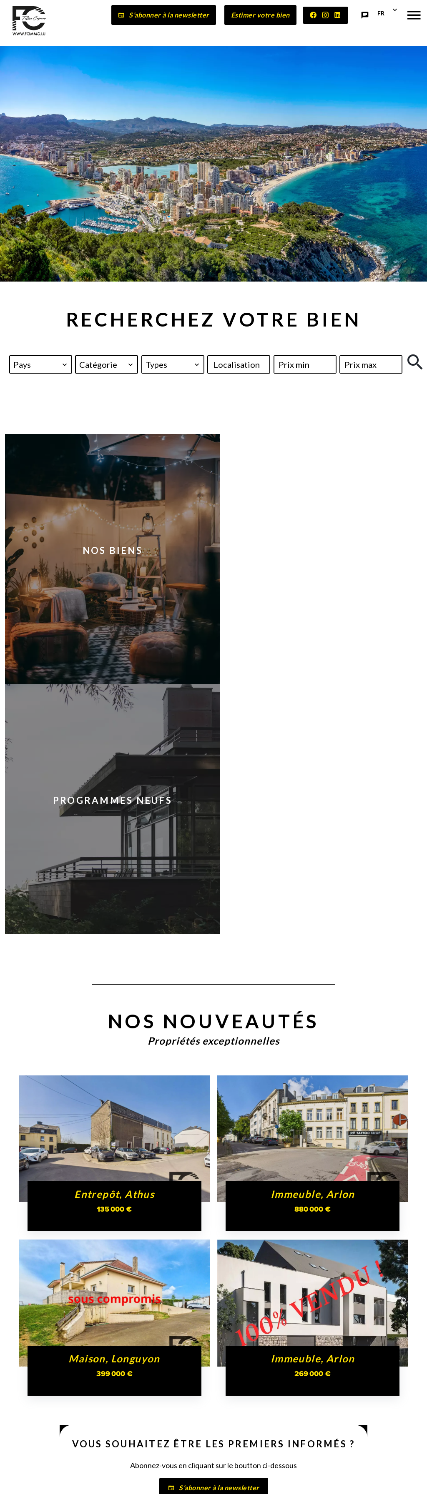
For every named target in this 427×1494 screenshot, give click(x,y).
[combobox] (40, 364)
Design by (379, 1479)
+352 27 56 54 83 (41, 1436)
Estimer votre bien (260, 15)
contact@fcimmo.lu (45, 1444)
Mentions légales (167, 1478)
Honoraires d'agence (228, 1478)
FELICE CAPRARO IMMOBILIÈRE (46, 1356)
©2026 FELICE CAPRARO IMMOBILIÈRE (81, 1479)
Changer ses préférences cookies (310, 1478)
